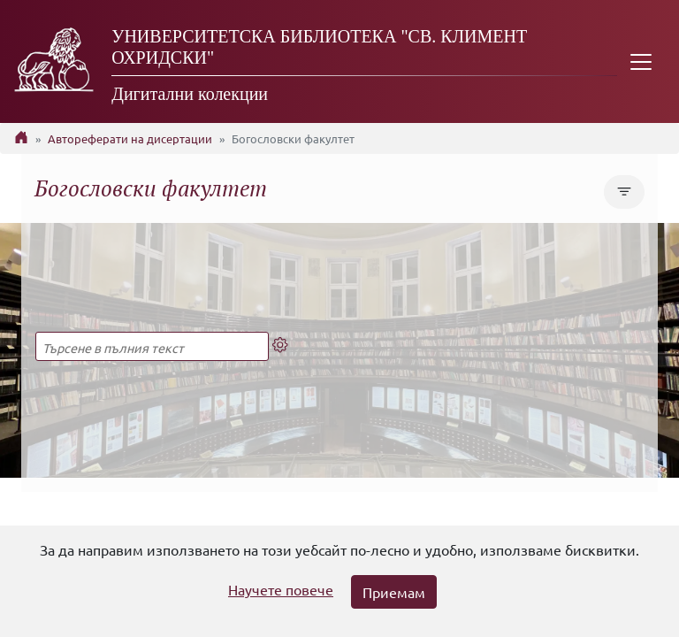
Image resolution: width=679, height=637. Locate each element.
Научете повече (280, 589)
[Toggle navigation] (641, 61)
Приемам (393, 592)
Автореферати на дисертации (130, 138)
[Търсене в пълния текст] (152, 346)
